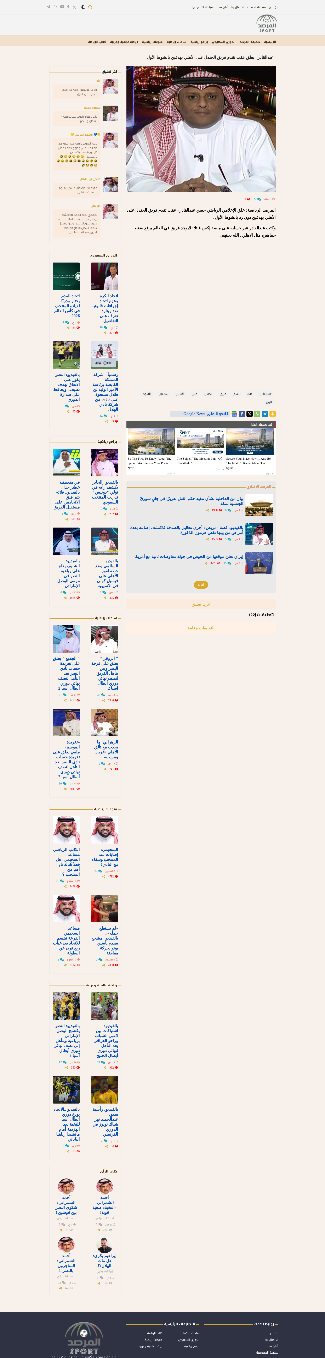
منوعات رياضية (105, 809)
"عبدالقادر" (266, 394)
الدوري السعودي (223, 42)
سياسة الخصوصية (202, 7)
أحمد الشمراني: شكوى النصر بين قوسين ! (66, 1205)
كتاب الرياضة (97, 42)
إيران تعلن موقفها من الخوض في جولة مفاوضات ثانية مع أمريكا (188, 556)
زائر (99, 80)
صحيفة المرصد (250, 42)
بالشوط (147, 394)
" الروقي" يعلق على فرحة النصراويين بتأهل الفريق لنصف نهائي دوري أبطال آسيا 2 (104, 673)
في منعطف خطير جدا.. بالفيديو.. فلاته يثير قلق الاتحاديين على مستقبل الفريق (66, 494)
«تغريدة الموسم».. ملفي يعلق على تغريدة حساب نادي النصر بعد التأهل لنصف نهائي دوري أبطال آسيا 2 (66, 759)
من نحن (273, 7)
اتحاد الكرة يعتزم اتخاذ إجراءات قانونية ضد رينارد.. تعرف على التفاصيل (104, 308)
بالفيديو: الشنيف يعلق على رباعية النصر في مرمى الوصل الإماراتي (68, 573)
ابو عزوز (96, 205)
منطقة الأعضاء (256, 7)
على (194, 394)
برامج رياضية (199, 42)
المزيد (201, 585)
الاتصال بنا (237, 7)
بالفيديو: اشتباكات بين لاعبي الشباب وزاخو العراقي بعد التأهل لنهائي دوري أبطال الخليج (105, 1040)
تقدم (236, 394)
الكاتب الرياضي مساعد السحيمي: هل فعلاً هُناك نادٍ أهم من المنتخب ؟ (66, 862)
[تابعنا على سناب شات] (55, 6)
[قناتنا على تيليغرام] (48, 6)
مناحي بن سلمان (90, 179)
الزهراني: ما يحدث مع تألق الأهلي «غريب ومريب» (106, 749)
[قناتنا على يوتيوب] (62, 6)
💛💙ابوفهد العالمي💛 (85, 134)
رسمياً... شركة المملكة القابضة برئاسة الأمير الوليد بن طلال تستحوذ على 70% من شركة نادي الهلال (105, 392)
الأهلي (180, 394)
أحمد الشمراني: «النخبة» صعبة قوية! (104, 1205)
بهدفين (163, 394)
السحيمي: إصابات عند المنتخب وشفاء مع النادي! (105, 857)
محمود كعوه (92, 107)
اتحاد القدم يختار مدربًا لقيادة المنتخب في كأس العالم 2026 (67, 306)
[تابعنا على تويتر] (74, 7)
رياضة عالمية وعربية (124, 42)
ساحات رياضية (176, 42)
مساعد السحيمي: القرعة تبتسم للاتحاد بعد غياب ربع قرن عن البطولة (66, 940)
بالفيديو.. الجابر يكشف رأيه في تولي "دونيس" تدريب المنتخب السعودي (105, 492)
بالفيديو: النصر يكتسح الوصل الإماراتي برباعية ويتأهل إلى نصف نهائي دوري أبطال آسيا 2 (66, 1040)
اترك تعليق (201, 604)
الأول (269, 402)
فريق (223, 394)
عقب (249, 394)
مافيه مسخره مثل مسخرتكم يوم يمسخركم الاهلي (78, 190)
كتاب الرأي (108, 1171)
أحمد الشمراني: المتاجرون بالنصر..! (66, 1263)
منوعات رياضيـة (152, 42)
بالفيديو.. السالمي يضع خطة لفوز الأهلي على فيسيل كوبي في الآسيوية (106, 573)
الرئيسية (270, 42)
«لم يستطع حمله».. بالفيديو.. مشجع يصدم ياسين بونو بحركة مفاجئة (104, 940)
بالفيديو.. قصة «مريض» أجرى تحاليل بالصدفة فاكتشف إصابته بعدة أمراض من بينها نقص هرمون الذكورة (186, 530)
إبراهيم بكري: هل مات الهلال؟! (104, 1260)
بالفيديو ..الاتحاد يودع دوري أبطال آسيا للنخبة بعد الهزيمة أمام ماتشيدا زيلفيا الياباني (66, 1124)
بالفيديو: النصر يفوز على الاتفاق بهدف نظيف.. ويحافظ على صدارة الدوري (66, 387)
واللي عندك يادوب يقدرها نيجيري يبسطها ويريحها (78, 119)
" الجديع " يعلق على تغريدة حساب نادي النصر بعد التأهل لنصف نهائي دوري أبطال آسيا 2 (66, 673)
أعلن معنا (222, 7)
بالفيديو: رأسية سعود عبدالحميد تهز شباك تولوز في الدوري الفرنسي (105, 1121)
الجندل (208, 394)
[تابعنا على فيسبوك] (68, 6)
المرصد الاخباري (259, 486)
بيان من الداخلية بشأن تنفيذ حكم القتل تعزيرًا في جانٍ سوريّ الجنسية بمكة (191, 501)
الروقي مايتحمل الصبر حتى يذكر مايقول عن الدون (79, 92)
